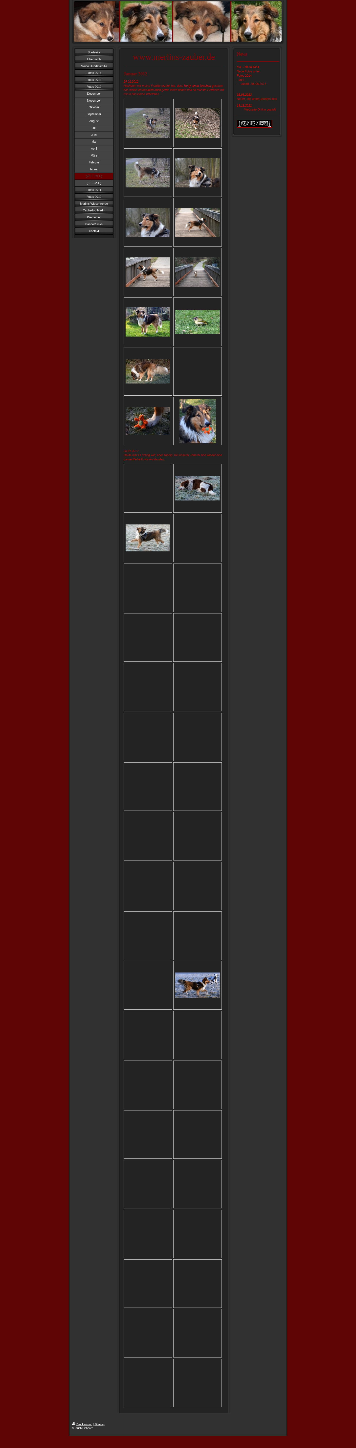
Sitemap (99, 1424)
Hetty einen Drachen (197, 86)
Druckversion (82, 1424)
